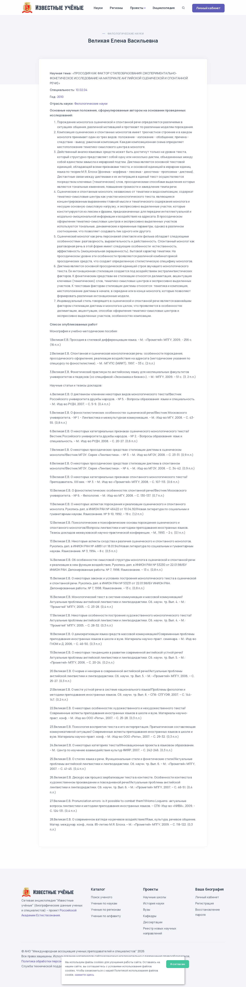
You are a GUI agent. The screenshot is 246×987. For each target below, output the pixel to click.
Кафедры (149, 916)
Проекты (136, 8)
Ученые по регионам (106, 910)
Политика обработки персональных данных (53, 961)
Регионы (116, 8)
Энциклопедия (163, 8)
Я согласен (177, 964)
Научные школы (154, 897)
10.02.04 (81, 90)
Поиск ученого (101, 897)
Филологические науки (125, 33)
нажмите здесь (84, 974)
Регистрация (204, 903)
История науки (153, 903)
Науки (98, 8)
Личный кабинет (208, 8)
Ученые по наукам (104, 903)
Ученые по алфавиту (106, 916)
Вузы (146, 910)
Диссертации (152, 922)
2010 (60, 97)
